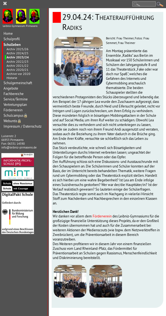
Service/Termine (16, 99)
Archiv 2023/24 (18, 57)
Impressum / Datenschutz (23, 126)
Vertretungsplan (15, 104)
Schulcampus (16, 115)
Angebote (11, 88)
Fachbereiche (14, 93)
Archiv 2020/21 (18, 70)
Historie (12, 78)
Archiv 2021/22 (18, 66)
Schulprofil (12, 39)
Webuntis (13, 121)
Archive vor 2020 (18, 74)
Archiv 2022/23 (18, 61)
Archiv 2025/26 (18, 49)
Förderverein (13, 110)
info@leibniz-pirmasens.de (19, 147)
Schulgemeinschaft (18, 83)
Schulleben (12, 44)
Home (8, 33)
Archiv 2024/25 (18, 53)
